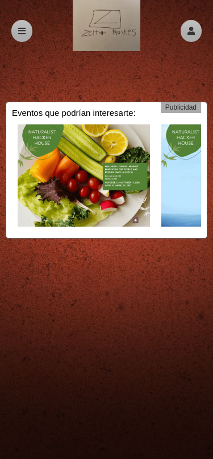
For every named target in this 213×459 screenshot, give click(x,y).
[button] (191, 31)
